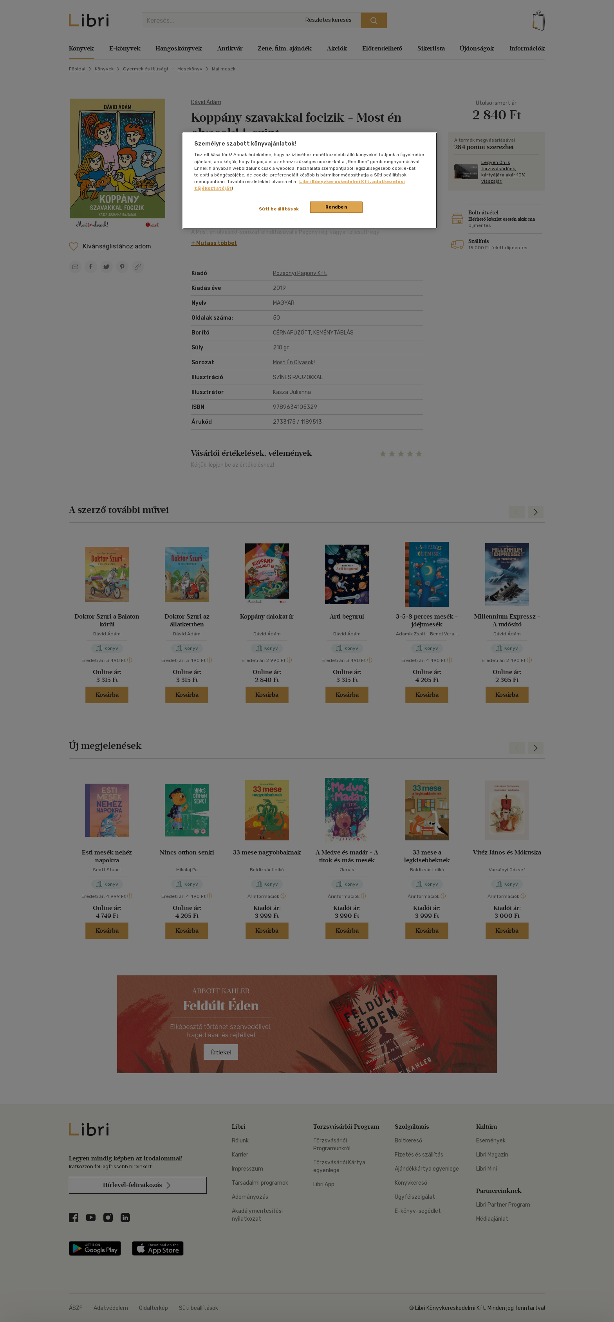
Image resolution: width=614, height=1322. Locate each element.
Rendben (336, 207)
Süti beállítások (279, 209)
